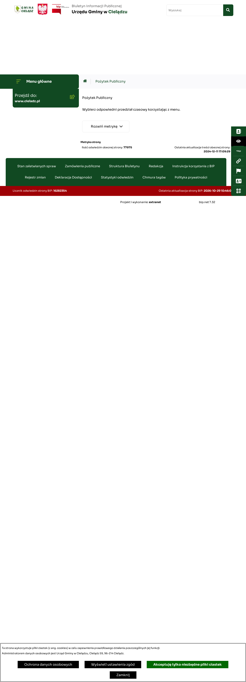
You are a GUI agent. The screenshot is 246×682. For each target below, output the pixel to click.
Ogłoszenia (25, 106)
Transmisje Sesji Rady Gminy (40, 82)
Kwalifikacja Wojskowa (35, 617)
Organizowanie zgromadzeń (39, 499)
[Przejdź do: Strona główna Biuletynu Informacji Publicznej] (86, 27)
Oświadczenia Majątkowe (37, 179)
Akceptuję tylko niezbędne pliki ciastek (187, 665)
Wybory (22, 475)
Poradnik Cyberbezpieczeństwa (42, 581)
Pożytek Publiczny (31, 298)
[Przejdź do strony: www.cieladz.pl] (238, 69)
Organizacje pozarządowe (37, 511)
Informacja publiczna (33, 522)
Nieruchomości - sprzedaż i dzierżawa (39, 272)
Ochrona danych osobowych (48, 665)
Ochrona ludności (31, 605)
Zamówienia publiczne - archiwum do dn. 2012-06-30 (40, 210)
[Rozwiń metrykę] (105, 72)
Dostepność (26, 558)
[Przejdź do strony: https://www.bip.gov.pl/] (238, 59)
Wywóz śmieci (28, 286)
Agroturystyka (28, 452)
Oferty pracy (26, 428)
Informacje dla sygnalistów (38, 593)
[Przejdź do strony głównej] (70, 9)
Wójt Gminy (26, 59)
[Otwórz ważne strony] (238, 79)
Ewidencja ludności (32, 440)
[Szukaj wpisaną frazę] (228, 10)
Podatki (22, 258)
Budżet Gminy (28, 94)
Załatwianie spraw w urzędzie (40, 487)
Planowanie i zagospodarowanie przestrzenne (32, 163)
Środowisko (26, 117)
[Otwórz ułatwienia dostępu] (238, 49)
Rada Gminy (26, 70)
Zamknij (123, 675)
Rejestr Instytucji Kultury (37, 464)
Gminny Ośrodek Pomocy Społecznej (37, 243)
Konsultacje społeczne (35, 534)
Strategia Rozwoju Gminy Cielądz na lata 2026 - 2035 (38, 143)
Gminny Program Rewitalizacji (41, 129)
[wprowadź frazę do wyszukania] (194, 10)
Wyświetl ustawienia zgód (113, 665)
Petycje (22, 546)
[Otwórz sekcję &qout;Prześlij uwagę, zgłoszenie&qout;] (238, 89)
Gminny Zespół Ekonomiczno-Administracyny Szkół (41, 227)
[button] (71, 58)
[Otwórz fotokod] (238, 99)
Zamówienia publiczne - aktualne (36, 193)
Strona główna (28, 47)
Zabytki (22, 570)
